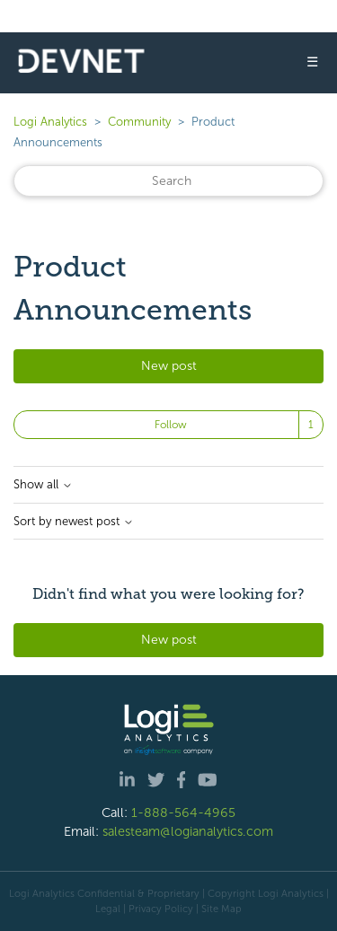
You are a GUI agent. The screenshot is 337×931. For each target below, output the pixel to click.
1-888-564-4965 (183, 812)
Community (139, 121)
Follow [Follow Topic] (171, 424)
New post (169, 365)
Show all (43, 485)
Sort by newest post (73, 521)
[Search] (168, 181)
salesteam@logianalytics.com (187, 831)
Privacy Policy (161, 908)
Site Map (221, 908)
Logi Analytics (50, 121)
